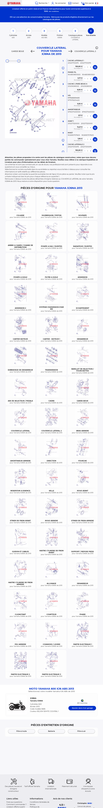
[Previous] (32, 51)
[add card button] (95, 67)
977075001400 (74, 100)
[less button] (84, 67)
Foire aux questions (14, 802)
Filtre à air (81, 731)
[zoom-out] (7, 60)
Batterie (51, 731)
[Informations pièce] (63, 68)
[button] (96, 48)
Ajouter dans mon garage (82, 708)
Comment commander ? (16, 804)
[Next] (70, 51)
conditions (55, 11)
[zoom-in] (18, 60)
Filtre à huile (21, 731)
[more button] (90, 67)
